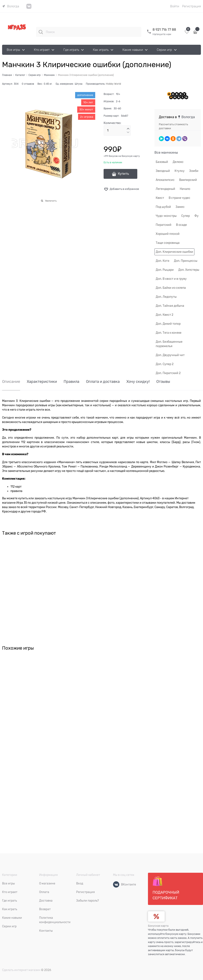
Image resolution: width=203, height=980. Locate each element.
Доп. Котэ (162, 260)
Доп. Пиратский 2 (168, 373)
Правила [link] (71, 382)
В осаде (181, 224)
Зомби (193, 170)
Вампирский (188, 179)
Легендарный (165, 188)
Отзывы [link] (163, 382)
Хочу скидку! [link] (138, 382)
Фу (196, 215)
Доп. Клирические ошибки (174, 251)
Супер (185, 215)
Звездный (163, 170)
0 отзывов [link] (28, 83)
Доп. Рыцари (165, 269)
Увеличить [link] (51, 200)
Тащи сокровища (168, 242)
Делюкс (178, 162)
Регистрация (191, 6)
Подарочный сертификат (166, 888)
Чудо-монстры (166, 215)
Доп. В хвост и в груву (171, 278)
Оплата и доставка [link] (103, 382)
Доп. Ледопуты (166, 296)
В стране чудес (179, 197)
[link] (10, 6)
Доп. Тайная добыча (170, 305)
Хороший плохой (168, 233)
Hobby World (113, 83)
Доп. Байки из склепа (171, 287)
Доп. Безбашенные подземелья (169, 344)
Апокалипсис (165, 179)
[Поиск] (41, 32)
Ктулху (180, 170)
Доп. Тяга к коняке (168, 332)
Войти (174, 6)
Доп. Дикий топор (168, 323)
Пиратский (163, 224)
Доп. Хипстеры (188, 269)
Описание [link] (11, 382)
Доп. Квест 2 (164, 314)
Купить (123, 174)
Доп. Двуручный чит (170, 355)
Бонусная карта (158, 925)
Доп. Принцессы (185, 260)
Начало (185, 188)
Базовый (162, 162)
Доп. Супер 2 (164, 364)
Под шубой (163, 206)
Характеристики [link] (42, 382)
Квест (160, 197)
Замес (180, 206)
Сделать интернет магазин (21, 970)
